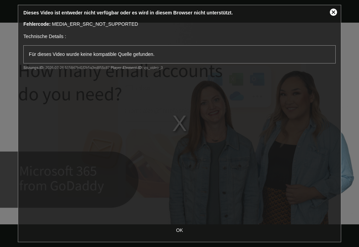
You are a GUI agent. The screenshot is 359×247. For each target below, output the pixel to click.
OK (179, 230)
